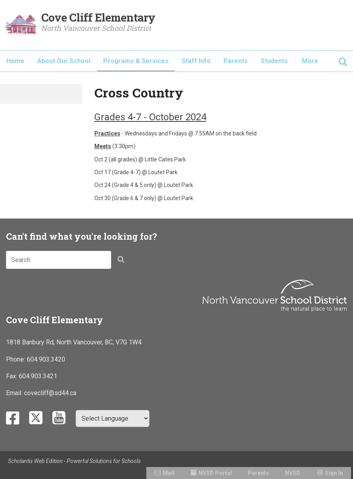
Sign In (334, 473)
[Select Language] (113, 418)
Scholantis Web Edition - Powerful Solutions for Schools (74, 461)
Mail (168, 473)
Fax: (12, 376)
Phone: (16, 359)
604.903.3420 (46, 359)
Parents (258, 473)
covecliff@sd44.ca (50, 393)
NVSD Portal (215, 473)
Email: (15, 393)
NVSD (292, 473)
